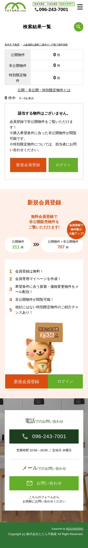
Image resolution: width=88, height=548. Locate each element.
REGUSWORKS (74, 529)
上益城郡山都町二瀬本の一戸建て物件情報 (45, 44)
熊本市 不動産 (12, 44)
